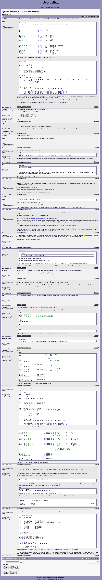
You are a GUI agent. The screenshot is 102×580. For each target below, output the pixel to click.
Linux (10, 11)
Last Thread (89, 562)
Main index (39, 577)
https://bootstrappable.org (38, 218)
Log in (58, 7)
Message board (61, 577)
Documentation (50, 577)
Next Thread (95, 562)
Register (53, 5)
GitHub (57, 579)
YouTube (61, 579)
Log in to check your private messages (48, 7)
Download (44, 577)
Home (46, 5)
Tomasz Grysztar (50, 579)
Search (50, 5)
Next (10, 14)
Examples (55, 577)
